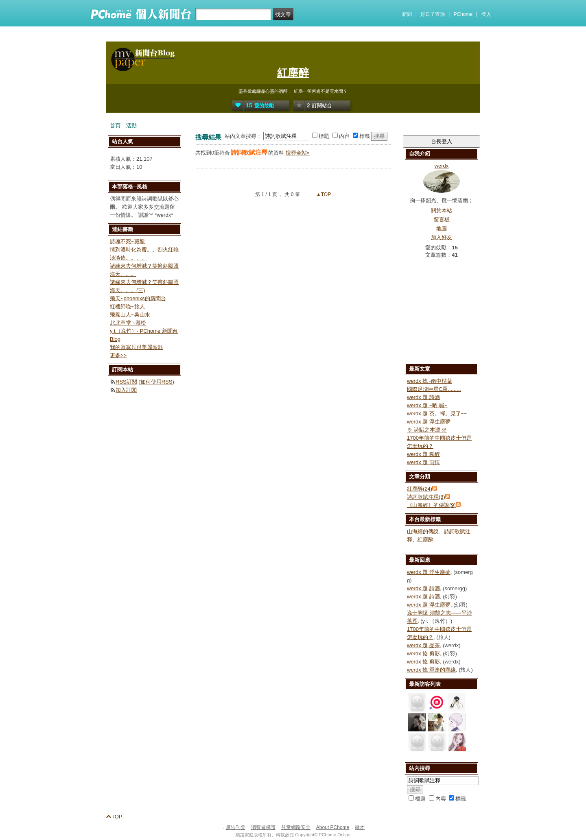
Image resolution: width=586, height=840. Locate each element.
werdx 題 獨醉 (423, 454)
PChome (462, 14)
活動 (131, 125)
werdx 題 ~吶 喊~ (427, 405)
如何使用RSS (156, 382)
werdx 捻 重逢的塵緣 (431, 670)
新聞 (407, 14)
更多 (118, 355)
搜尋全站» (298, 153)
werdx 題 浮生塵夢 (428, 422)
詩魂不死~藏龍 (127, 241)
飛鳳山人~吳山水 (130, 315)
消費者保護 (263, 827)
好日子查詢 (432, 14)
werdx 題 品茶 (423, 645)
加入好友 (441, 237)
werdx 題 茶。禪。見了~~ (437, 413)
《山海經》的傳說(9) (431, 505)
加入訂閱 (126, 390)
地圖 (441, 228)
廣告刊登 (235, 827)
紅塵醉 (293, 73)
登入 (486, 14)
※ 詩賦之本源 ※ (427, 430)
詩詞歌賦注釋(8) (426, 497)
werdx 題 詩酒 (423, 397)
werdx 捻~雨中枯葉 (429, 381)
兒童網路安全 (295, 827)
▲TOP (323, 194)
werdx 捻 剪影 (423, 653)
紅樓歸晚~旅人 (127, 306)
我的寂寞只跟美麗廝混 (136, 347)
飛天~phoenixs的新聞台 (138, 298)
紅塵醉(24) (419, 489)
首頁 (115, 125)
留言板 (442, 219)
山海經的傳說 (423, 531)
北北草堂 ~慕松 (128, 323)
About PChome (332, 827)
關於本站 (441, 210)
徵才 (360, 827)
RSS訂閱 (126, 382)
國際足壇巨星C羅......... (434, 389)
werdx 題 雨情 (423, 462)
